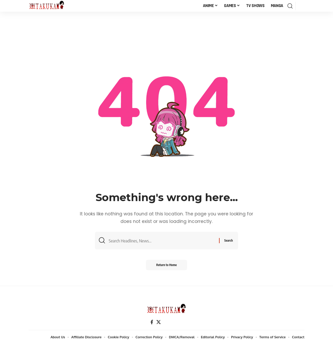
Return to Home (166, 265)
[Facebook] (152, 322)
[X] (158, 322)
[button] (290, 6)
